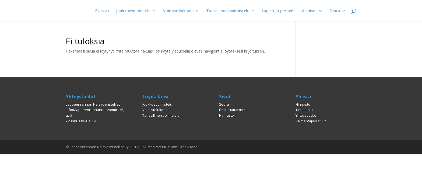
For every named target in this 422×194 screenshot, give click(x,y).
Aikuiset (309, 11)
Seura (334, 11)
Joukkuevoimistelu (133, 11)
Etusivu (102, 11)
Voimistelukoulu (178, 11)
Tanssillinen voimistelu (227, 11)
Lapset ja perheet (278, 11)
